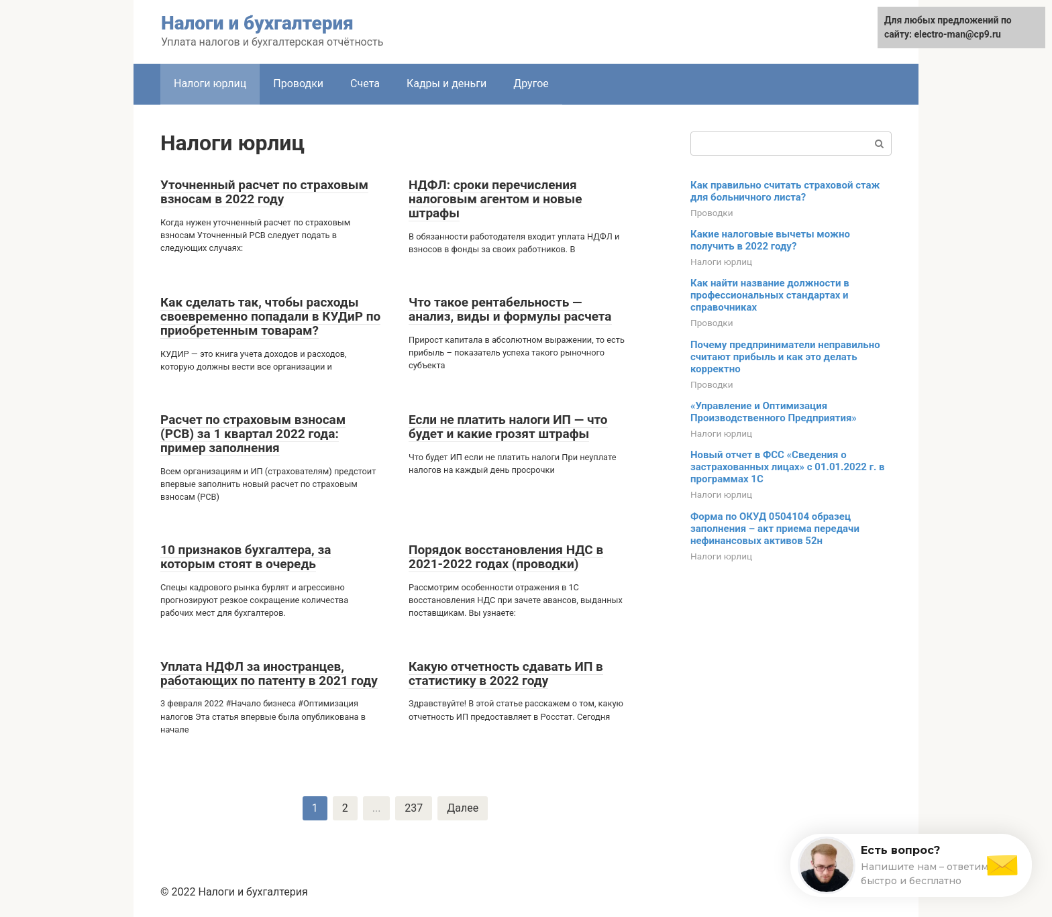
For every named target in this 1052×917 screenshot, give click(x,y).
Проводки (298, 83)
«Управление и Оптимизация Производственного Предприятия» (773, 412)
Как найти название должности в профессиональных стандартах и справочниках (769, 295)
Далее (462, 808)
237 (414, 808)
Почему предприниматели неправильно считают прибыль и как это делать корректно (785, 357)
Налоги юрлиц (721, 261)
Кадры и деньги (446, 83)
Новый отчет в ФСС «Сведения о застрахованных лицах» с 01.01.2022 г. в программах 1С (787, 467)
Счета (365, 83)
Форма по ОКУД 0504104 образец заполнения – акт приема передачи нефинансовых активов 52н (774, 528)
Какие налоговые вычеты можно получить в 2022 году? (770, 240)
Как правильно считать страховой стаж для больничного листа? (785, 191)
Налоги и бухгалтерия (257, 23)
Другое (531, 83)
